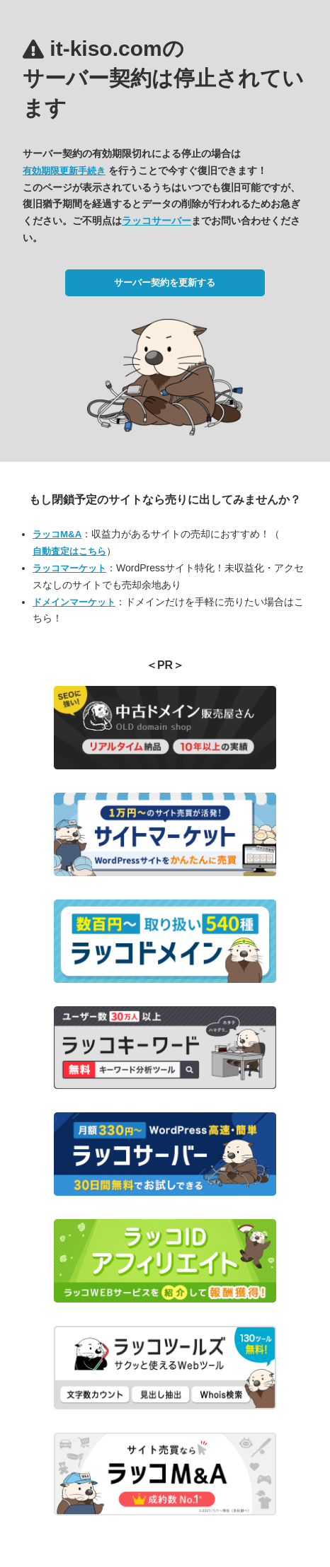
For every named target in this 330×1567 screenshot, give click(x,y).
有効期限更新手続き (64, 170)
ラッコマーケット (69, 568)
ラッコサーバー (156, 220)
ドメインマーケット (74, 602)
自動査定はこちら (69, 551)
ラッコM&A (57, 534)
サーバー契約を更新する (164, 282)
